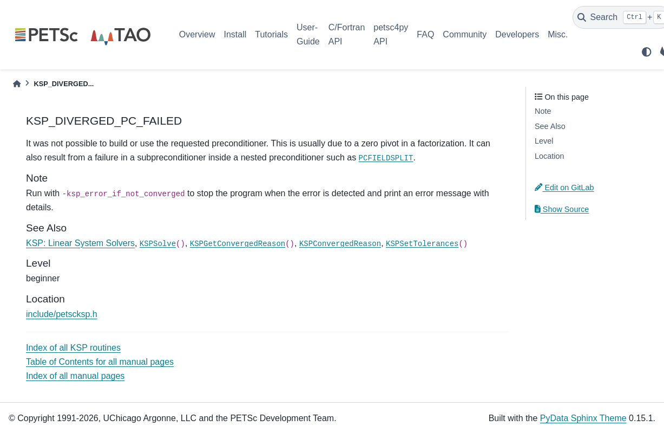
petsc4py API (390, 34)
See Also (550, 126)
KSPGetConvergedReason (237, 244)
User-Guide (308, 34)
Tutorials (271, 34)
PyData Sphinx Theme (583, 418)
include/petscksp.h (61, 314)
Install (234, 34)
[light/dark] (646, 52)
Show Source (562, 209)
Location (549, 156)
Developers (517, 34)
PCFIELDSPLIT (386, 158)
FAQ (425, 34)
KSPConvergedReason (340, 244)
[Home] (17, 83)
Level (544, 141)
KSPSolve (158, 244)
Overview (197, 34)
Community (465, 34)
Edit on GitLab (564, 187)
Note (543, 111)
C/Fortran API (346, 34)
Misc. (558, 34)
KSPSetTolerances (422, 244)
